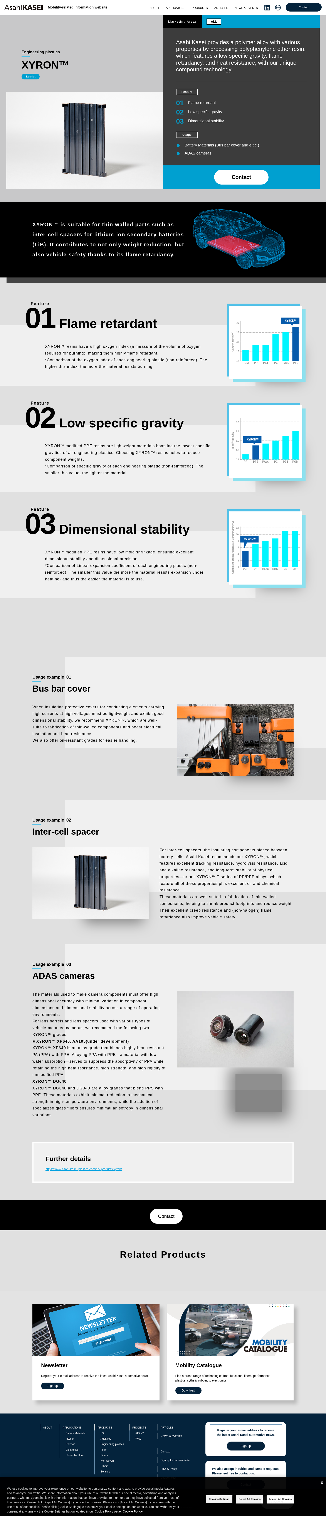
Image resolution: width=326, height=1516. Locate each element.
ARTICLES (221, 8)
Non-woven (107, 1460)
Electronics (72, 1449)
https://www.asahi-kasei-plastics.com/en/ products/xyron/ (83, 1169)
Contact (304, 7)
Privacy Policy (169, 1469)
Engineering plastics (112, 1444)
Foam (104, 1449)
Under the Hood (75, 1455)
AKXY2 (139, 1433)
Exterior (70, 1444)
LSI (102, 1433)
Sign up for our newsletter (175, 1460)
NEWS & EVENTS (246, 8)
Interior (70, 1438)
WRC (138, 1438)
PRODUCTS (200, 8)
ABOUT (154, 8)
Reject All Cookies (249, 1507)
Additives (106, 1438)
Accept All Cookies (280, 1507)
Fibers (104, 1455)
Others (104, 1466)
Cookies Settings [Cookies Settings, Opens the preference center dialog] (219, 1507)
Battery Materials (75, 1433)
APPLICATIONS (72, 1427)
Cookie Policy (168, 1477)
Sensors (105, 1471)
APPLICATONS (175, 8)
